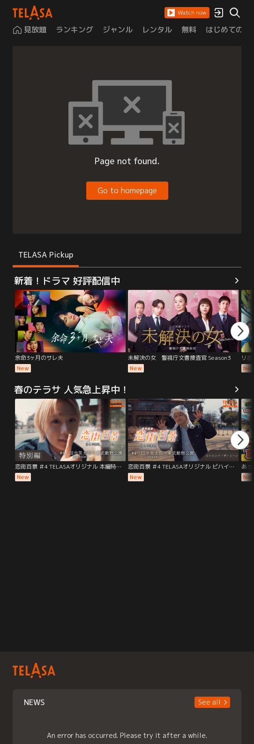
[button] (186, 12)
